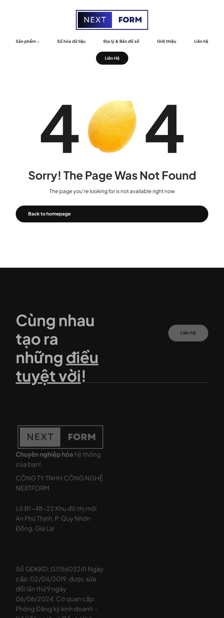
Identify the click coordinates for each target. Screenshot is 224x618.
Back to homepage (49, 214)
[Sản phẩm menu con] (38, 41)
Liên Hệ (112, 58)
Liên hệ (188, 336)
